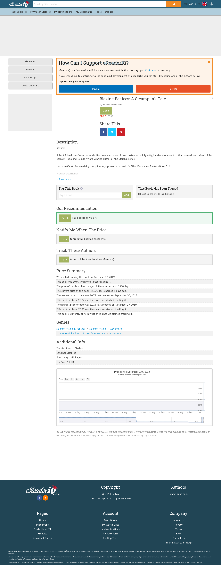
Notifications (63, 11)
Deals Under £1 (30, 85)
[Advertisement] (110, 35)
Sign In (190, 4)
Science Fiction (97, 328)
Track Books (19, 11)
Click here (150, 70)
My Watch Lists (41, 11)
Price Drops (30, 77)
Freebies (30, 69)
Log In (64, 239)
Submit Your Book (178, 494)
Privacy (178, 524)
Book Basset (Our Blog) (178, 542)
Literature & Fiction (67, 333)
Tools (98, 11)
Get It (106, 110)
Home (30, 61)
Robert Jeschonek (112, 104)
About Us (178, 520)
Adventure (116, 328)
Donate (109, 11)
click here (173, 562)
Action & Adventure (94, 333)
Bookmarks (84, 11)
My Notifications (110, 529)
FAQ (178, 533)
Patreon (173, 89)
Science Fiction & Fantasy (70, 328)
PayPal (96, 89)
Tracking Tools (110, 538)
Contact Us (178, 538)
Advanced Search (42, 538)
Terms (178, 529)
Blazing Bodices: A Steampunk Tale (133, 98)
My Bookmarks (110, 533)
